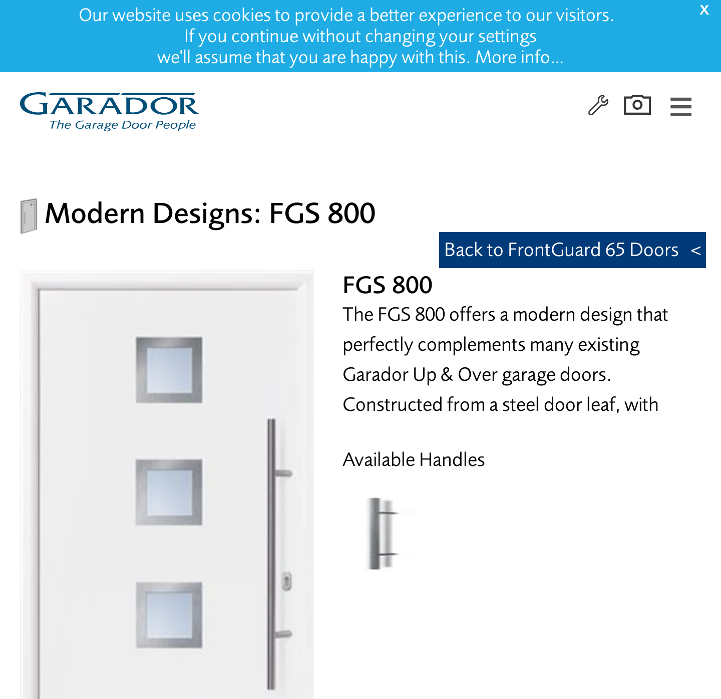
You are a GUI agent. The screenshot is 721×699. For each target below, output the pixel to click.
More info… (519, 57)
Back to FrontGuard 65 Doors (561, 250)
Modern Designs (149, 213)
